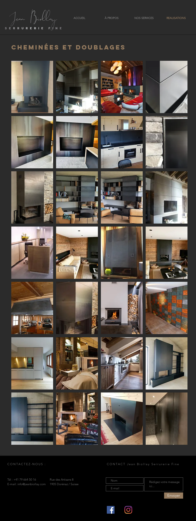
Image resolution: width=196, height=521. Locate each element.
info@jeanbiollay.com (31, 484)
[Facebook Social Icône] (111, 510)
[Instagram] (128, 510)
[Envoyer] (173, 495)
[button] (32, 87)
